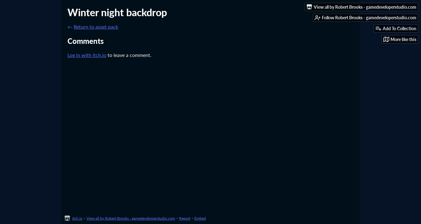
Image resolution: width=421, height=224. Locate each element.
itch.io (77, 218)
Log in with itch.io (86, 55)
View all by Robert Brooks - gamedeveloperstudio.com (130, 218)
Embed (200, 218)
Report (184, 218)
